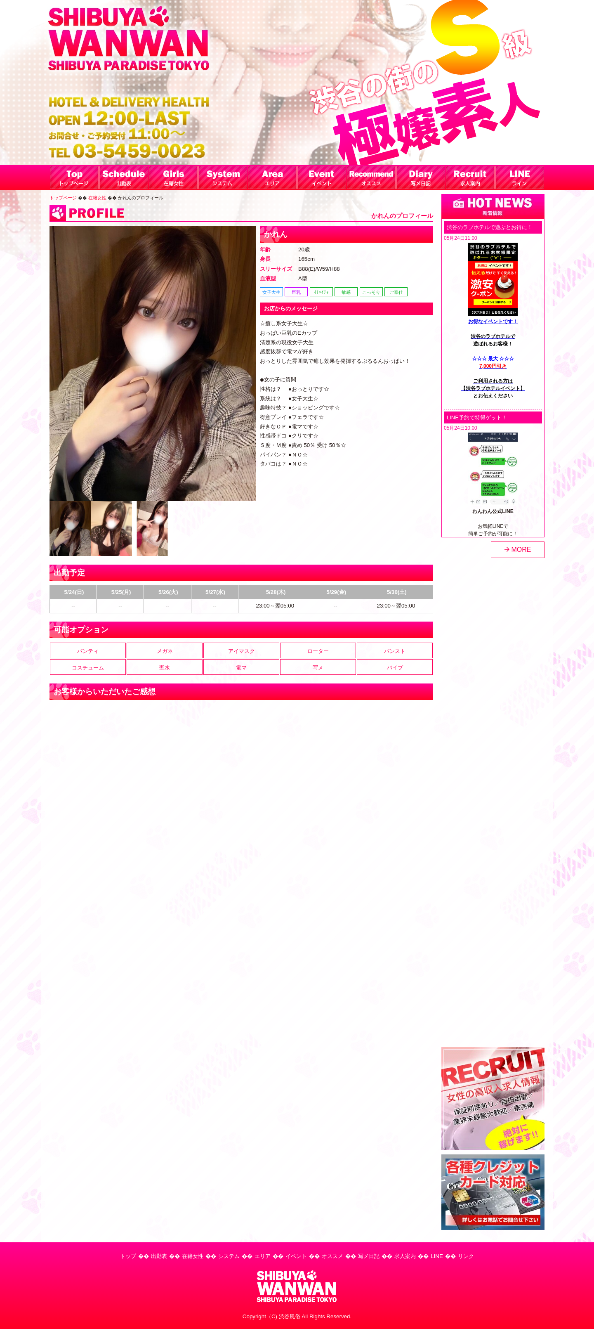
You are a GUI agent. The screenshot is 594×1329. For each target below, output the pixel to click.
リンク (466, 1256)
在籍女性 (97, 197)
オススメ (332, 1256)
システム (229, 1256)
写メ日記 (369, 1256)
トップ (128, 1256)
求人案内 (405, 1256)
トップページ (63, 197)
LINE (437, 1256)
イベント (296, 1256)
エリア (263, 1256)
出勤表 (159, 1256)
